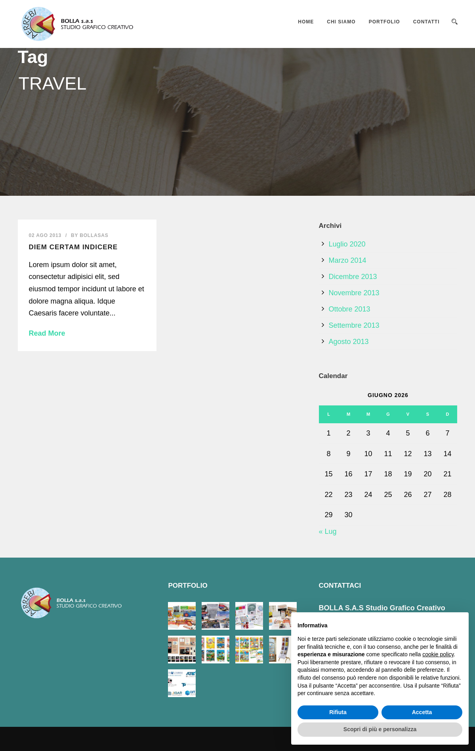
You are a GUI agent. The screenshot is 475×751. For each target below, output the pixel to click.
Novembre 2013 (354, 293)
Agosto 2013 (349, 342)
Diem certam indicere (73, 247)
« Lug (328, 531)
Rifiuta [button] (338, 712)
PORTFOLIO (384, 22)
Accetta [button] (422, 712)
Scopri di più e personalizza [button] (379, 729)
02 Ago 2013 (45, 235)
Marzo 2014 (347, 260)
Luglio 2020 (347, 244)
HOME (306, 22)
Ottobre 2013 (349, 309)
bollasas (94, 235)
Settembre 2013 (354, 325)
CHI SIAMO (341, 22)
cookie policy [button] (438, 654)
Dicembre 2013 (353, 277)
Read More (47, 333)
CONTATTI (426, 22)
